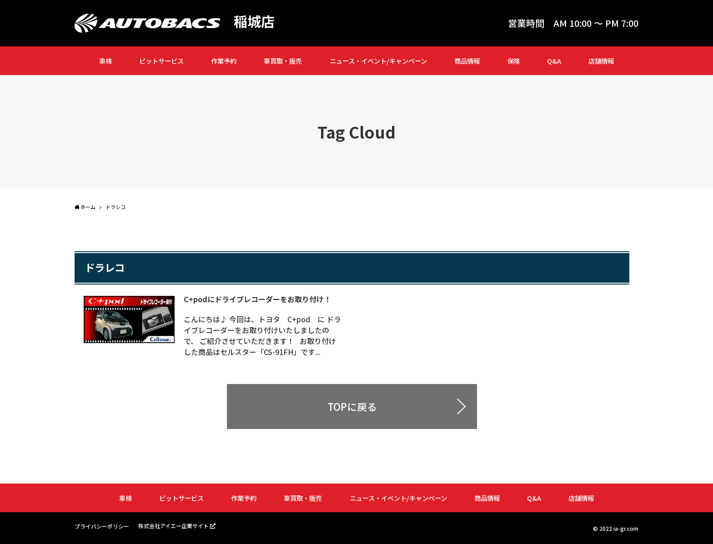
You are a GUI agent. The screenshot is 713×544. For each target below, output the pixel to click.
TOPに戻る (352, 406)
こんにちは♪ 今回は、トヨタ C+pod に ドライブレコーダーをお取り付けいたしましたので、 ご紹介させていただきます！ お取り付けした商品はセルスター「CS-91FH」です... (262, 335)
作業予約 (223, 60)
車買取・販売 (283, 60)
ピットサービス (161, 60)
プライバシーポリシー (102, 526)
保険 (513, 60)
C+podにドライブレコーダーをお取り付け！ (257, 299)
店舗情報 (601, 60)
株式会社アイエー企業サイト (173, 525)
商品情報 (467, 60)
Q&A (554, 60)
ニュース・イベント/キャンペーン (378, 60)
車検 (105, 60)
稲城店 (254, 21)
